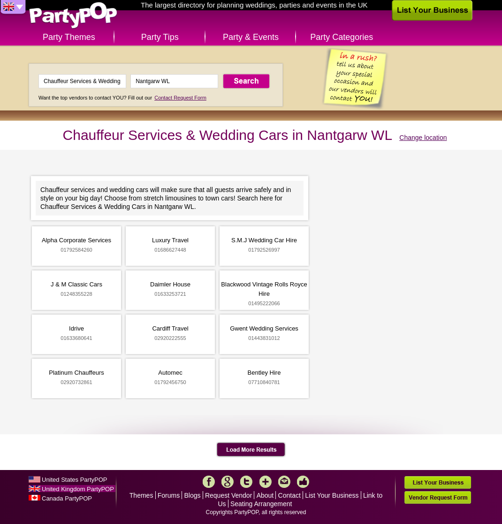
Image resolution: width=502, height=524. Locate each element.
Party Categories (341, 37)
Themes (141, 495)
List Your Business (331, 495)
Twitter (246, 482)
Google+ (227, 482)
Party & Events (251, 37)
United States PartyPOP (74, 479)
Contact (289, 495)
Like (303, 482)
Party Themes (69, 37)
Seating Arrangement (261, 504)
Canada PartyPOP (67, 498)
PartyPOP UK (73, 16)
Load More (251, 450)
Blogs (192, 495)
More (265, 482)
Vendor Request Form (438, 497)
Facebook (209, 482)
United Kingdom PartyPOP (78, 489)
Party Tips (160, 37)
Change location (423, 137)
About (265, 495)
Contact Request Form (180, 97)
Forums (169, 495)
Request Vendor (228, 495)
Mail (284, 482)
